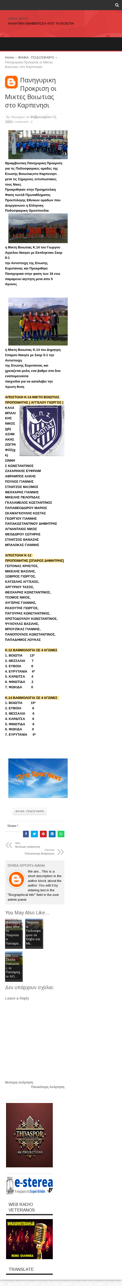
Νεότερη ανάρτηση (19, 1082)
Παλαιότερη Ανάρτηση (47, 1087)
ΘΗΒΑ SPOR (18, 19)
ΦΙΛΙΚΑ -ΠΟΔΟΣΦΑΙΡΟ (29, 811)
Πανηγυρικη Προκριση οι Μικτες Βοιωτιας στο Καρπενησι (31, 92)
